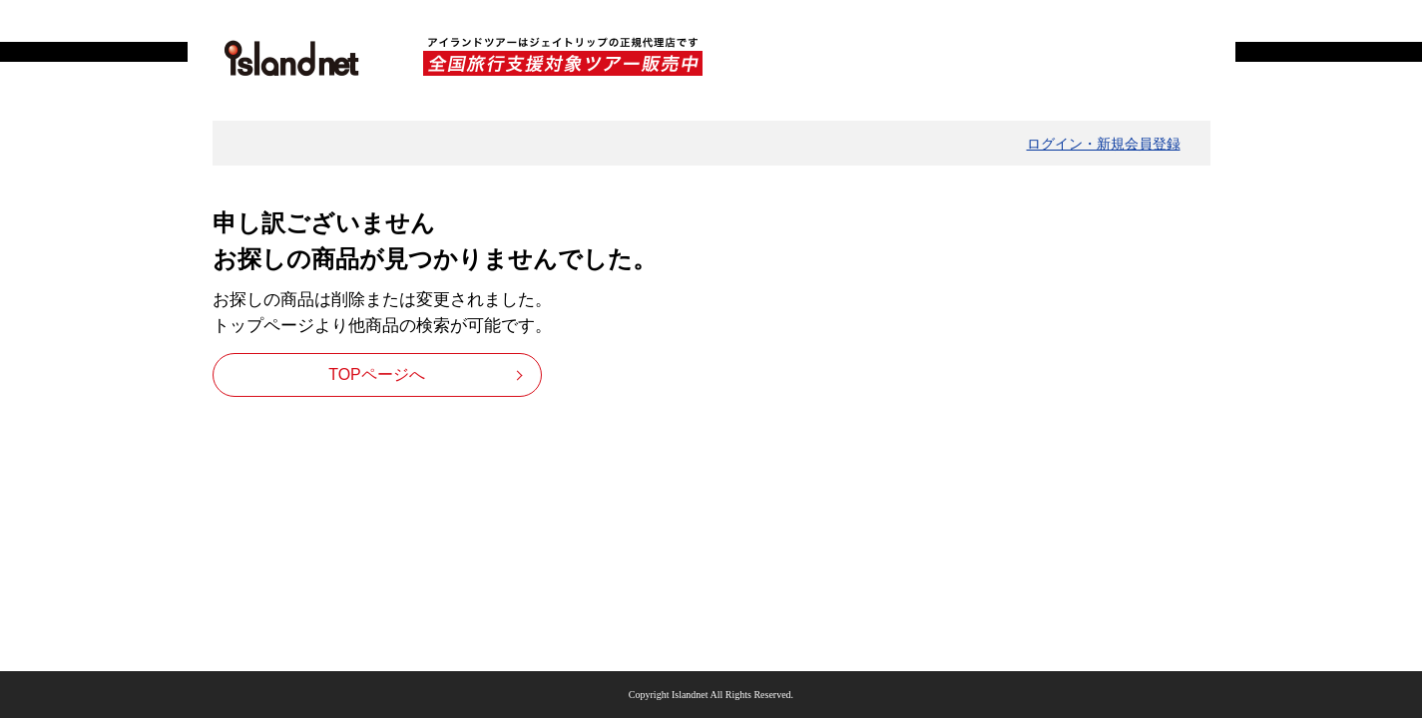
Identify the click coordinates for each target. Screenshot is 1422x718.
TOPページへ (376, 374)
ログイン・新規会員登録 (1104, 144)
